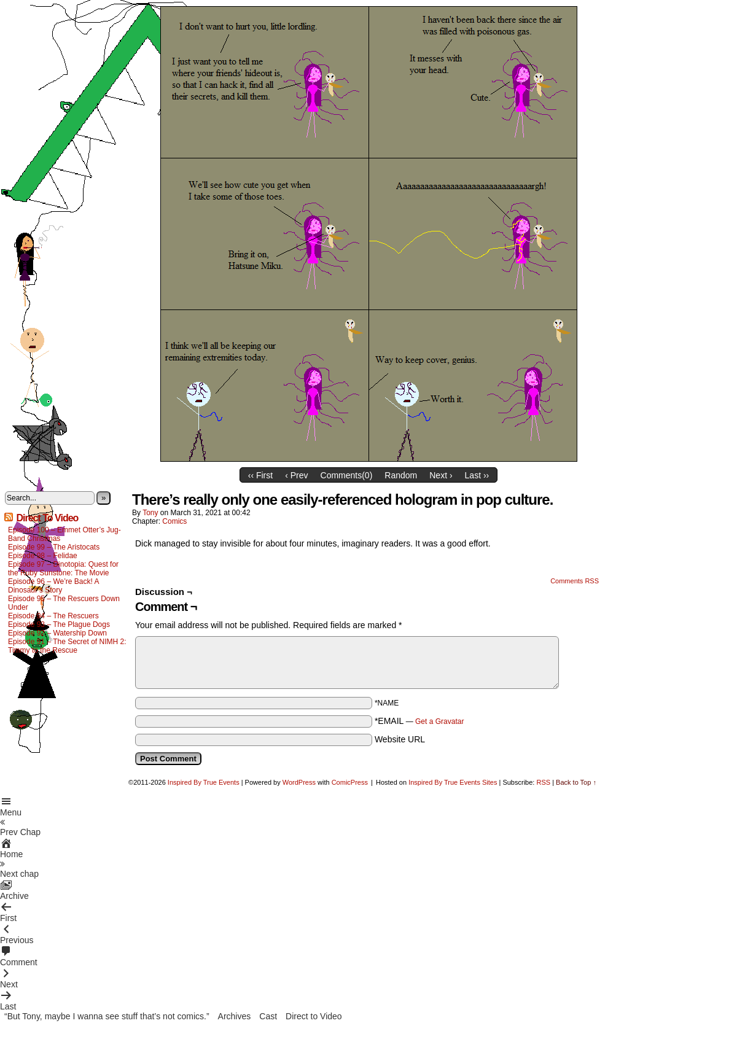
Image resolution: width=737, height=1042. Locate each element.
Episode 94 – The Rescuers (53, 616)
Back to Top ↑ (576, 782)
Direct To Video (47, 518)
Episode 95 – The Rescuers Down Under (64, 603)
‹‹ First (260, 475)
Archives (234, 1016)
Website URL (400, 739)
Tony (150, 512)
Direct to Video (314, 1016)
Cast (268, 1016)
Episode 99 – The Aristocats (53, 547)
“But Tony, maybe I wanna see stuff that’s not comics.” (106, 1016)
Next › (440, 475)
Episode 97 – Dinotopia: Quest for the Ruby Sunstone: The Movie (63, 568)
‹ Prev (296, 475)
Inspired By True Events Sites (452, 782)
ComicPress (350, 782)
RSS (543, 782)
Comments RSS (574, 581)
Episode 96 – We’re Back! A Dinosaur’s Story (53, 585)
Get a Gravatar (439, 721)
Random (400, 475)
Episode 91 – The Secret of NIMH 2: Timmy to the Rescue (67, 646)
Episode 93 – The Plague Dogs (59, 624)
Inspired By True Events (204, 782)
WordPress (299, 782)
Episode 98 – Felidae (42, 555)
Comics (174, 521)
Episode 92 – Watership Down (57, 633)
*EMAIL (419, 721)
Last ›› (477, 475)
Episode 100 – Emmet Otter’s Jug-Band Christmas (64, 534)
